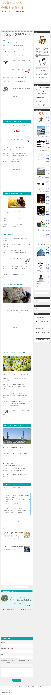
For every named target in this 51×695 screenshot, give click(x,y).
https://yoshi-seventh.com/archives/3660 (10, 549)
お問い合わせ (10, 11)
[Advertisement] (25, 21)
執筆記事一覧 (29, 605)
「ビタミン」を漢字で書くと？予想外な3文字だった (9, 609)
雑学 (4, 40)
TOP (8, 686)
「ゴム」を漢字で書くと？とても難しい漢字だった (25, 609)
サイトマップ (3, 11)
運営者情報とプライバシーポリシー (21, 11)
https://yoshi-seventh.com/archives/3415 (10, 535)
